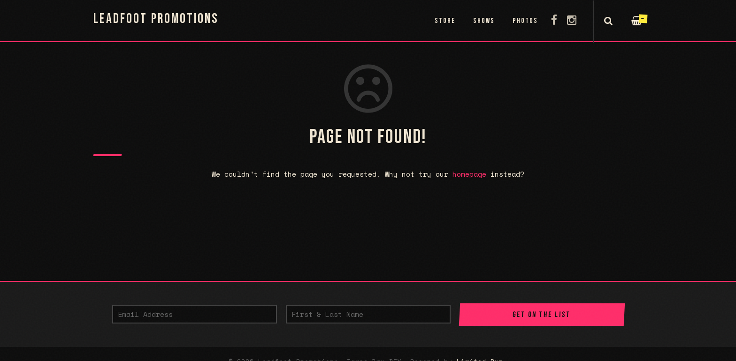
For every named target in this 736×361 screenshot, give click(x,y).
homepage (469, 174)
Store (445, 20)
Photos (525, 20)
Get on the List (541, 314)
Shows (484, 20)
